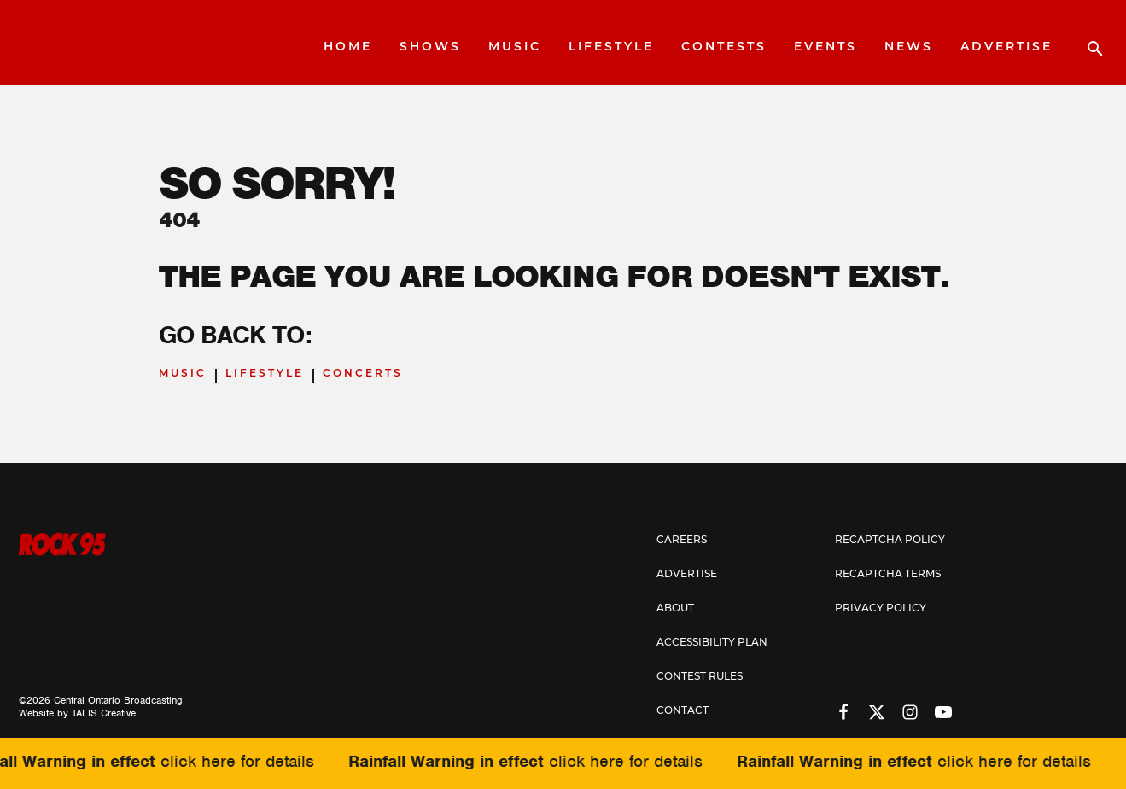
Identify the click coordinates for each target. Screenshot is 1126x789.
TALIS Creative (104, 713)
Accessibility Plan (711, 643)
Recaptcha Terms (888, 575)
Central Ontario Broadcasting (118, 700)
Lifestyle (611, 47)
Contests (724, 47)
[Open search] (1086, 43)
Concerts (363, 374)
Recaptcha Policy (890, 540)
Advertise (1006, 47)
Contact (682, 711)
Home (348, 47)
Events (825, 47)
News (908, 47)
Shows (430, 47)
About (675, 609)
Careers (681, 540)
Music (514, 47)
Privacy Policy (880, 609)
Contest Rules (699, 677)
